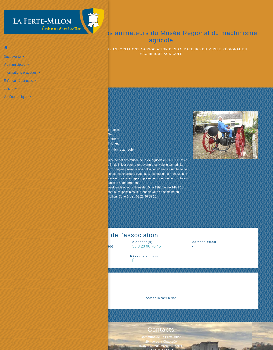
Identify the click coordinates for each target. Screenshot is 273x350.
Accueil (83, 49)
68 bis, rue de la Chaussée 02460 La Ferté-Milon (87, 115)
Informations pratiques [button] (20, 57)
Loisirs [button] (8, 74)
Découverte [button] (12, 41)
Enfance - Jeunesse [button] (18, 65)
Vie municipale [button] (14, 49)
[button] (24, 33)
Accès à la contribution (161, 298)
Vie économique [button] (15, 82)
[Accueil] (24, 14)
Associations (126, 49)
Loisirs (101, 49)
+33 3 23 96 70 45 (81, 123)
